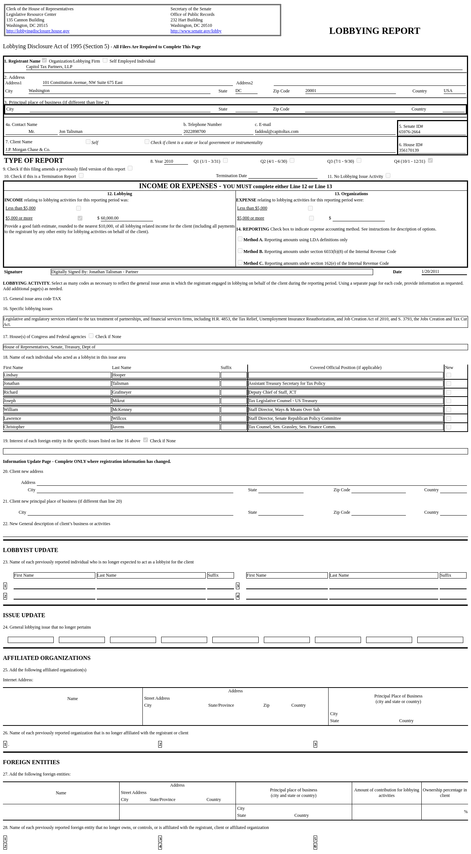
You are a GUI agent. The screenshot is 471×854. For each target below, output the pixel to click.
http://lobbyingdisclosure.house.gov (38, 31)
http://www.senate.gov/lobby (196, 31)
